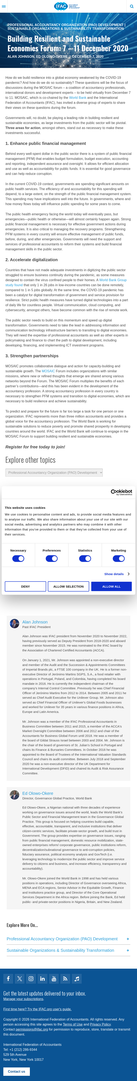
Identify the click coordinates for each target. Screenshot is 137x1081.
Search (132, 6)
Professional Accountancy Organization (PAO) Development (65, 25)
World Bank (77, 97)
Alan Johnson (21, 56)
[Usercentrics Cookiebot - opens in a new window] (114, 492)
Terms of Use (72, 1024)
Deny (25, 586)
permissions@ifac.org (32, 1029)
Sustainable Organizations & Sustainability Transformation (66, 28)
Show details (114, 574)
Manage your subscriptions (23, 999)
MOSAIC (49, 371)
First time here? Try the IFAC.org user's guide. (37, 1009)
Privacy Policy (100, 1024)
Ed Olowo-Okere (52, 56)
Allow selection (68, 586)
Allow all (111, 586)
